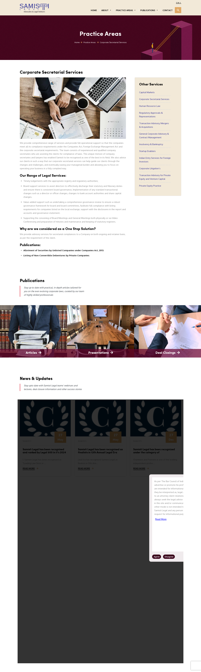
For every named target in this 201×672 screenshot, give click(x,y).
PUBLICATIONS (149, 10)
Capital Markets (147, 92)
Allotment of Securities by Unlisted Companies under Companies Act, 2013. (63, 250)
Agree (157, 556)
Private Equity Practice (150, 185)
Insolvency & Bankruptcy (151, 144)
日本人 (178, 3)
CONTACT (168, 10)
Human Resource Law (149, 106)
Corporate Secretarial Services (154, 99)
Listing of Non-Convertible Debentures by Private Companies (56, 255)
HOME (94, 10)
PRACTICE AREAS (126, 10)
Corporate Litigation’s (149, 168)
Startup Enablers (147, 151)
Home (77, 42)
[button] (178, 10)
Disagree (169, 556)
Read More (161, 519)
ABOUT (106, 10)
